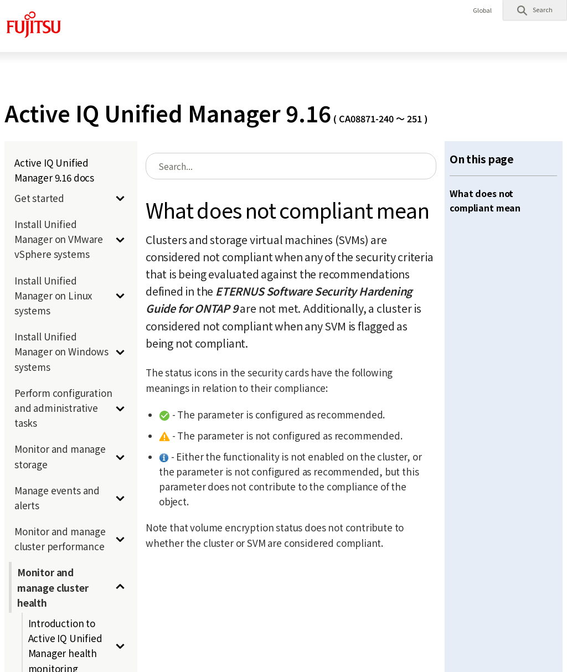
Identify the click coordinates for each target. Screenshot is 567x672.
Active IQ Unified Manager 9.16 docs (54, 170)
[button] (535, 9)
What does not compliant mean (485, 200)
